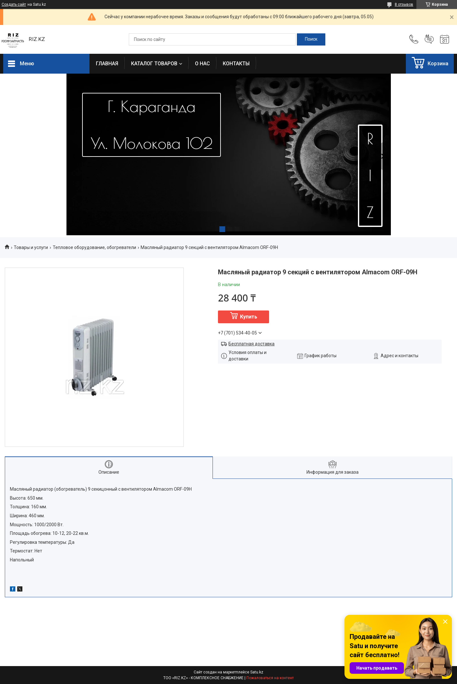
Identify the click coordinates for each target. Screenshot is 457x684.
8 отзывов (404, 4)
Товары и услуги (31, 247)
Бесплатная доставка (252, 343)
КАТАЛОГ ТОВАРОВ (154, 63)
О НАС (202, 63)
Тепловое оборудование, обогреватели (94, 247)
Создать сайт (14, 4)
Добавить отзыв (429, 39)
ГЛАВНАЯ (107, 63)
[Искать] (311, 39)
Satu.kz (256, 672)
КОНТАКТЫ (236, 63)
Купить (248, 317)
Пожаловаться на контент (270, 678)
